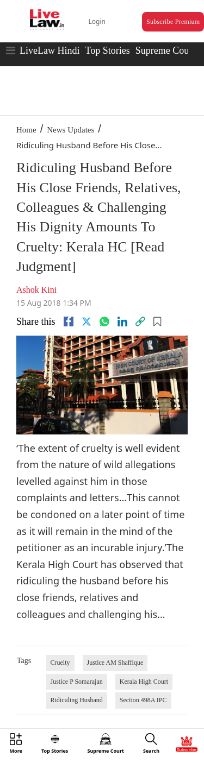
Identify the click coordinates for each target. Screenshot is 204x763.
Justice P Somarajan (77, 681)
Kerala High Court (144, 681)
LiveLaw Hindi (49, 50)
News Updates (70, 129)
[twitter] (86, 321)
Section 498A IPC (143, 700)
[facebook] (68, 321)
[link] (140, 321)
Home (26, 129)
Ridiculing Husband (77, 700)
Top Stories (107, 50)
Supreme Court (165, 50)
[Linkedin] (122, 321)
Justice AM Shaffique (115, 662)
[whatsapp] (104, 321)
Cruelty (60, 662)
